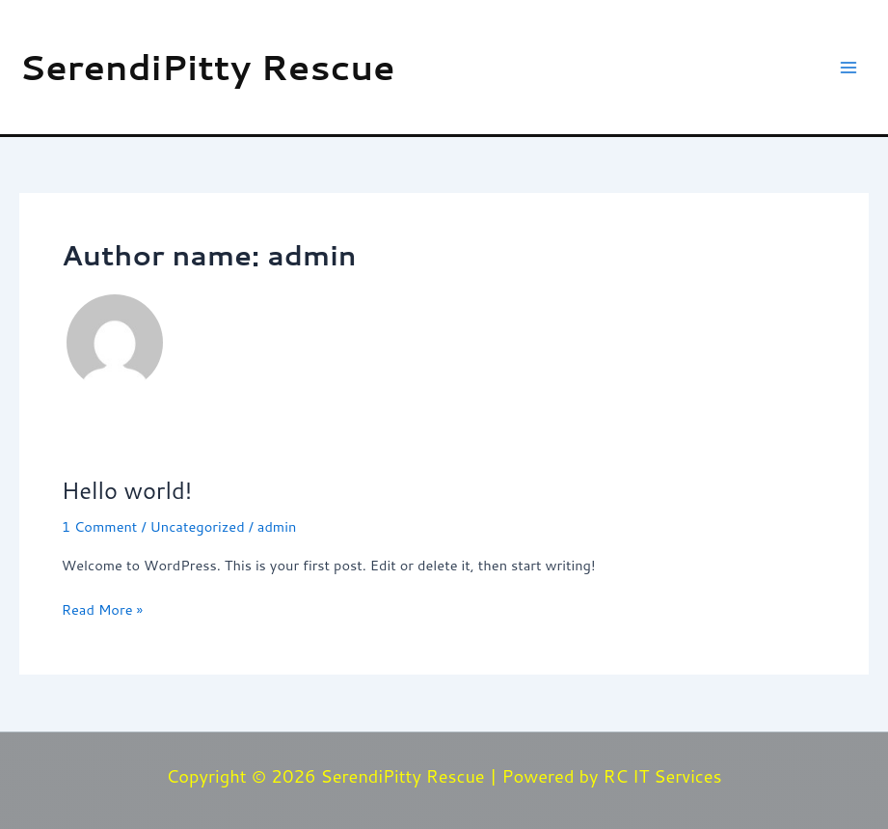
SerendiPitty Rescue (207, 66)
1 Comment (100, 526)
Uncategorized (197, 526)
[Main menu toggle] (848, 67)
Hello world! (127, 490)
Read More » (102, 609)
